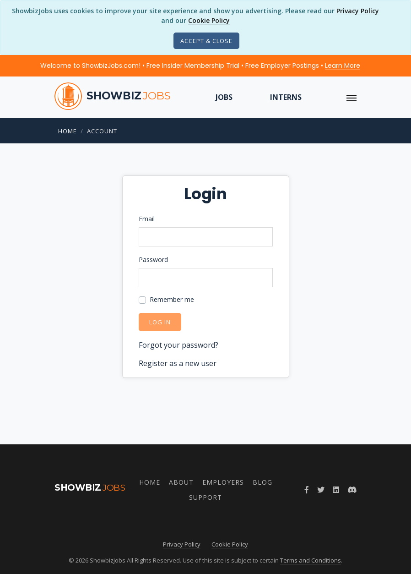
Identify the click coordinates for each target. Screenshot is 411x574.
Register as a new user (177, 363)
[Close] (206, 41)
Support (205, 497)
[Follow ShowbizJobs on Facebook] (306, 490)
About (181, 482)
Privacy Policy (357, 10)
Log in (160, 322)
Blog (262, 482)
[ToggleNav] (351, 97)
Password (153, 259)
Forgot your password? (178, 345)
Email (147, 218)
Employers (223, 482)
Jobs (224, 97)
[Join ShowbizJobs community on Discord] (352, 490)
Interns (286, 97)
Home (67, 131)
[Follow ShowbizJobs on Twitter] (320, 490)
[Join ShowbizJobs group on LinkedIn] (336, 490)
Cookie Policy (209, 20)
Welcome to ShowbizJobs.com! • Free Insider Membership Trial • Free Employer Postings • (200, 65)
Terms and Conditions (310, 560)
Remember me (172, 299)
